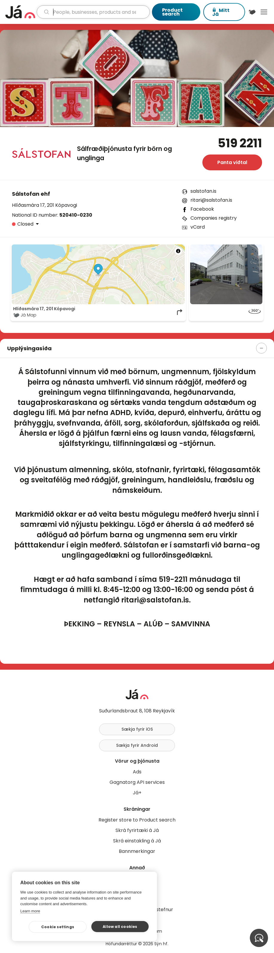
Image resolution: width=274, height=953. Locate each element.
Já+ (137, 792)
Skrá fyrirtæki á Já (137, 830)
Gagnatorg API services (137, 782)
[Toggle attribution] (178, 251)
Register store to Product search (137, 819)
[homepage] (20, 12)
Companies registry (213, 218)
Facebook (202, 209)
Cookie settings (57, 926)
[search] (93, 12)
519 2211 (240, 143)
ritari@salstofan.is (211, 200)
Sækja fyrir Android (137, 745)
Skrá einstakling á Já (137, 840)
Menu (264, 12)
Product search (172, 12)
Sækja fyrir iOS (137, 729)
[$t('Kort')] (252, 12)
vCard (197, 227)
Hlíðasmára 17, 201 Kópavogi (44, 205)
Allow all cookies (120, 926)
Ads (137, 771)
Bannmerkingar (137, 851)
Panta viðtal (232, 162)
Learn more (30, 911)
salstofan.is (203, 191)
